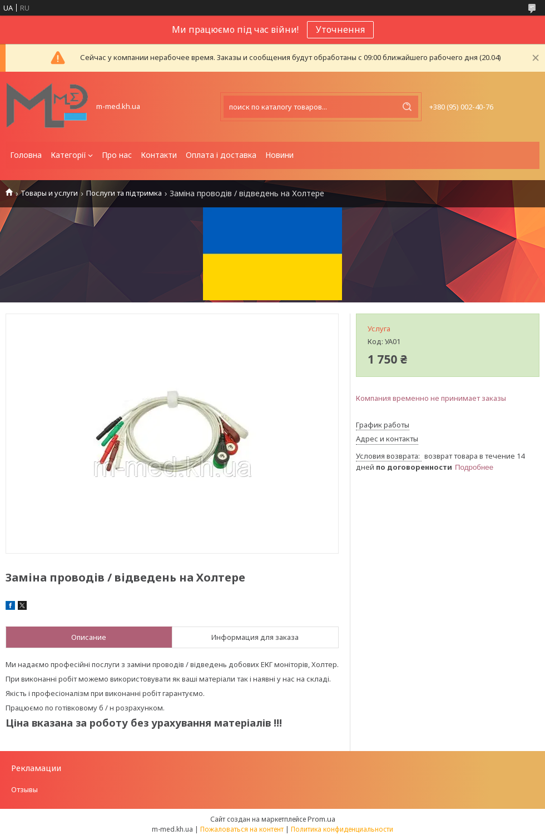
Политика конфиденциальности (342, 829)
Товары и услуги (49, 193)
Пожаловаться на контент (242, 829)
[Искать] (407, 107)
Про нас (117, 155)
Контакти (159, 155)
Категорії (68, 155)
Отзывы (24, 789)
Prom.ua (321, 819)
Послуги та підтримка (124, 193)
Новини (279, 155)
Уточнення (340, 29)
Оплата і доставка (221, 155)
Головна (26, 155)
